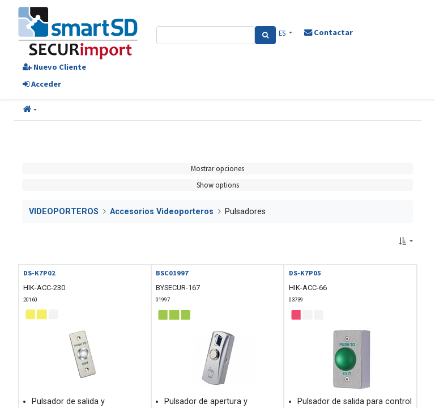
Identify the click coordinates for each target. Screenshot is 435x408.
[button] (30, 110)
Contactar (328, 32)
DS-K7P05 (305, 273)
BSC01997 (172, 273)
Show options (218, 184)
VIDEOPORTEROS (64, 211)
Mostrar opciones (217, 168)
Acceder (42, 84)
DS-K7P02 (39, 273)
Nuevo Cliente (54, 67)
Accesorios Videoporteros (162, 211)
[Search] (265, 35)
